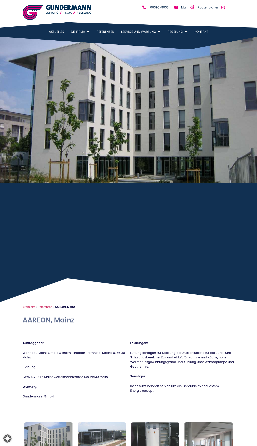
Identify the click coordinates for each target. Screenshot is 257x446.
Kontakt (201, 32)
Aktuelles (56, 32)
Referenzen (105, 32)
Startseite (29, 307)
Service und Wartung (141, 32)
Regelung (178, 32)
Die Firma (80, 32)
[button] (7, 438)
